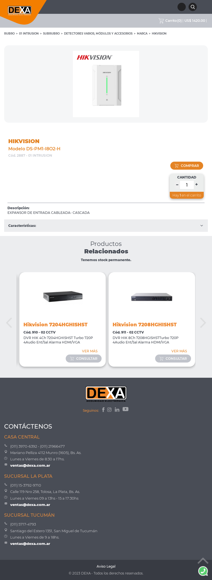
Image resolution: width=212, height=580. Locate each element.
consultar (83, 358)
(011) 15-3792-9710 (25, 485)
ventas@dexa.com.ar (30, 465)
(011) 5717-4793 (23, 524)
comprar (186, 166)
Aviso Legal (106, 566)
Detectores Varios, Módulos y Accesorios (98, 33)
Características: (106, 226)
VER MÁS (89, 351)
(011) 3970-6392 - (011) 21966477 (37, 446)
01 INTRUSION (29, 33)
